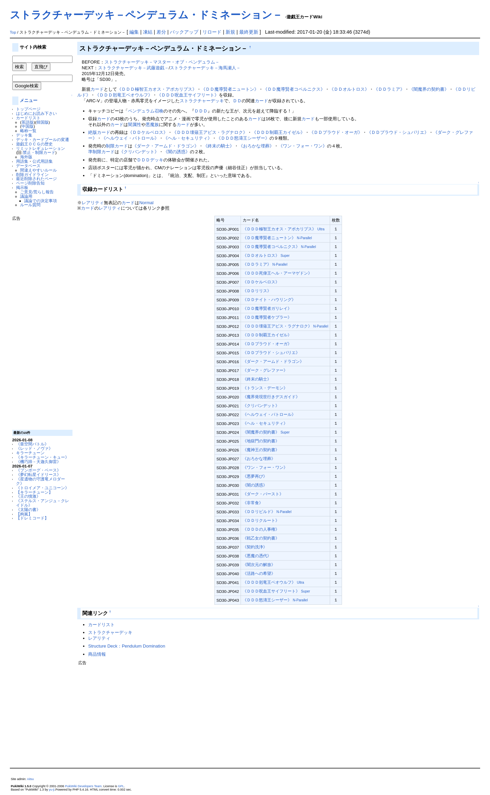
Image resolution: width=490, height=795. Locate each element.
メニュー (28, 100)
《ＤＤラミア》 (389, 89)
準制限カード (101, 151)
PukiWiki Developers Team (83, 786)
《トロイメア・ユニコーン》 (42, 487)
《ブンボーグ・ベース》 (38, 470)
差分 (161, 32)
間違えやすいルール (38, 170)
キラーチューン (30, 452)
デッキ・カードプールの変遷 (42, 139)
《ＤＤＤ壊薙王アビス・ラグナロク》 (209, 132)
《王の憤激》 (28, 496)
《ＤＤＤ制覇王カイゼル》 (278, 132)
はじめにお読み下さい (36, 113)
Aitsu (30, 779)
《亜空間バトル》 (32, 444)
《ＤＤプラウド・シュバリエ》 (398, 132)
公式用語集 (42, 161)
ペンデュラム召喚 (145, 110)
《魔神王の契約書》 (261, 449)
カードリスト (28, 118)
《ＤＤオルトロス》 (349, 89)
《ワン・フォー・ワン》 (302, 145)
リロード (212, 32)
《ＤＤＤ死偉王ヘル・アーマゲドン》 (277, 273)
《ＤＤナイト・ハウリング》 (269, 299)
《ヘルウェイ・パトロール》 (130, 138)
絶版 (92, 132)
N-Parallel (304, 238)
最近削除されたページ (36, 178)
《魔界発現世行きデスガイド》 (271, 396)
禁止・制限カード (39, 152)
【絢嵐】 (24, 514)
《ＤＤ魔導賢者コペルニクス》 (294, 89)
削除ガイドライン (32, 174)
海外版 (26, 157)
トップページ (28, 109)
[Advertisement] (39, 323)
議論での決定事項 (40, 200)
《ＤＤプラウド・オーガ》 (335, 132)
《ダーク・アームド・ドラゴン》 (165, 145)
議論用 (26, 196)
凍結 (147, 32)
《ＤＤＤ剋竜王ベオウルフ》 (123, 95)
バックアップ (184, 32)
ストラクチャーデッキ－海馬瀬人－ (205, 67)
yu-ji (52, 789)
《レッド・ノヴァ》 (34, 448)
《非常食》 (253, 502)
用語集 (22, 161)
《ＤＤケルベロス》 (148, 132)
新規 (230, 32)
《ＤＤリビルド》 (259, 511)
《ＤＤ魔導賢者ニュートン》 (230, 89)
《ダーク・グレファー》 (265, 370)
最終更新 (248, 32)
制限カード (117, 145)
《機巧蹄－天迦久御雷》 (38, 461)
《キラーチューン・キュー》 (42, 457)
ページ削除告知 (30, 183)
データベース (28, 165)
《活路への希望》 (259, 573)
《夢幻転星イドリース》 (38, 474)
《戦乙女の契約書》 (261, 538)
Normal (146, 202)
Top (13, 32)
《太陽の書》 (28, 509)
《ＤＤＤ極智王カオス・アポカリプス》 (157, 89)
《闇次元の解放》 (259, 564)
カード (97, 89)
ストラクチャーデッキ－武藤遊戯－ (133, 67)
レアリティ (93, 202)
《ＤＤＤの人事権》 (261, 529)
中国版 (27, 126)
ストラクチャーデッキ (202, 100)
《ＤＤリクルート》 (261, 520)
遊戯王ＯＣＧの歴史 (34, 144)
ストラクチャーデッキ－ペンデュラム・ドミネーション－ (146, 14)
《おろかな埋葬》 (256, 145)
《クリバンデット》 (139, 151)
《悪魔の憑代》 (257, 555)
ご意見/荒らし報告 (37, 192)
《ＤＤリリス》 (257, 290)
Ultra (320, 229)
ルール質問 (30, 204)
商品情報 (97, 654)
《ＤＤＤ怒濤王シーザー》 (243, 138)
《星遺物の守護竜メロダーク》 (40, 481)
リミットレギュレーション (40, 148)
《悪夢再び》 (255, 476)
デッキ (156, 159)
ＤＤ (237, 100)
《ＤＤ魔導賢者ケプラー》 (267, 317)
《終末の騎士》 (218, 145)
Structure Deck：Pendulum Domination (126, 646)
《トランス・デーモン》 (265, 388)
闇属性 (134, 124)
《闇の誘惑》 (176, 151)
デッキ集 (24, 135)
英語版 (27, 122)
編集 (134, 32)
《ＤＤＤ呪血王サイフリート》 (188, 95)
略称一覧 (28, 130)
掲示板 (22, 187)
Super (285, 256)
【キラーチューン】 (34, 492)
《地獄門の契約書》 (261, 441)
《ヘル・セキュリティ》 (187, 138)
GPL (121, 786)
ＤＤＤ (201, 110)
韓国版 (42, 122)
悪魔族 (152, 124)
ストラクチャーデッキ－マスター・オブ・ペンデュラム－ (161, 62)
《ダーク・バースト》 (263, 494)
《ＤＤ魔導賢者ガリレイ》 (267, 308)
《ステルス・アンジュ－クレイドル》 (42, 502)
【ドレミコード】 (32, 518)
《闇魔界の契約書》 (429, 89)
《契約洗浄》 (255, 547)
